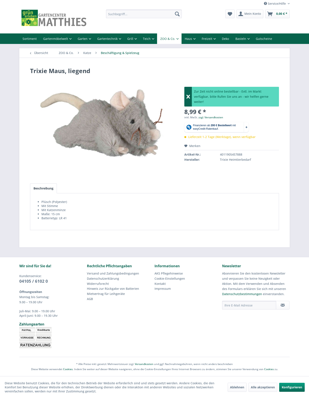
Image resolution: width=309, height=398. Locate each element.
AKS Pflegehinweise (168, 273)
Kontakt (160, 284)
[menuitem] (144, 14)
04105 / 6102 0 (33, 281)
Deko (225, 39)
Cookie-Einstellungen (169, 278)
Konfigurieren (292, 387)
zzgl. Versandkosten (210, 117)
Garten (83, 39)
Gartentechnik (107, 39)
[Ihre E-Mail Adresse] (249, 305)
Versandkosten (144, 364)
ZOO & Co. (168, 39)
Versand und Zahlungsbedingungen (113, 273)
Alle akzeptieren (263, 387)
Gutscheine (264, 39)
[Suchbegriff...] (144, 14)
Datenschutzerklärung (103, 278)
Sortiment (30, 39)
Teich (147, 39)
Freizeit (207, 39)
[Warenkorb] (277, 14)
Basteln (241, 39)
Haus (189, 39)
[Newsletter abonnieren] (282, 305)
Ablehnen (237, 387)
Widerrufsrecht (98, 284)
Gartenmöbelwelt (56, 39)
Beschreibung (43, 188)
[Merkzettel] (230, 14)
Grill (130, 39)
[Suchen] (177, 14)
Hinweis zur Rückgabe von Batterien (113, 289)
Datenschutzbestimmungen (242, 294)
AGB (90, 299)
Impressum (162, 289)
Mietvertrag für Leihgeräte (106, 294)
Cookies (68, 369)
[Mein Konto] (249, 14)
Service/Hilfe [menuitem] (275, 4)
